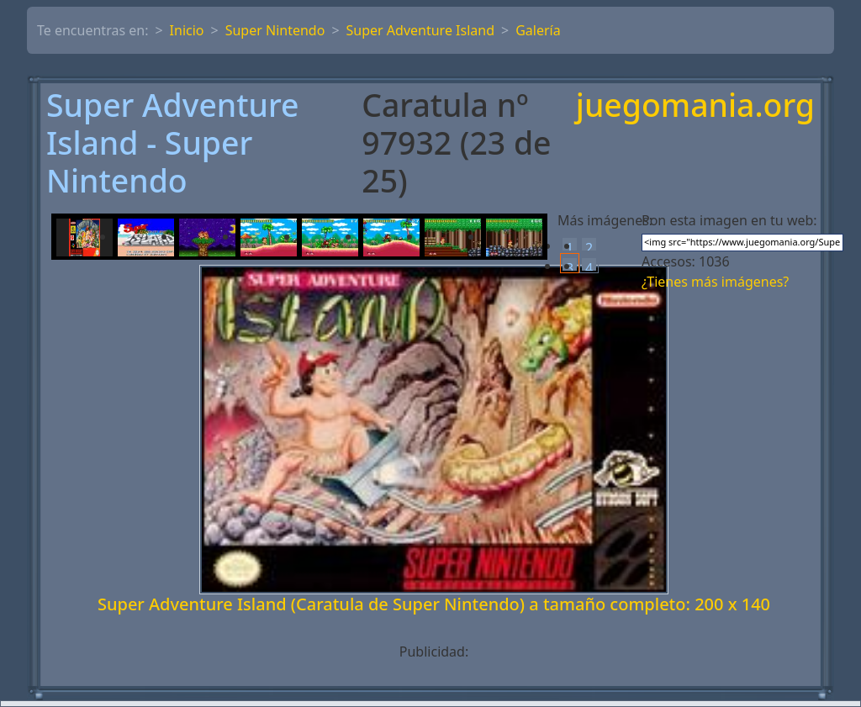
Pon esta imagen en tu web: (729, 220)
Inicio (187, 30)
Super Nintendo (275, 30)
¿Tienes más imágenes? (715, 281)
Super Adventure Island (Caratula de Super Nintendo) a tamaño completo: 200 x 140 (434, 604)
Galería (538, 30)
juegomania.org (695, 106)
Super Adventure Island (420, 30)
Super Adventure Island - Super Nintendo (172, 143)
